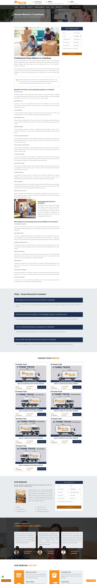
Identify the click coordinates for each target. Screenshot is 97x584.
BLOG (47, 7)
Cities (19, 17)
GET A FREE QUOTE (76, 7)
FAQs (52, 7)
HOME (16, 7)
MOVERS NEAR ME (39, 7)
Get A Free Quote (69, 507)
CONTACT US (59, 7)
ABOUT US (22, 7)
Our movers (40, 272)
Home (15, 17)
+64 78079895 (91, 580)
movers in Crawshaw (52, 193)
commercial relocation (32, 98)
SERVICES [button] (29, 7)
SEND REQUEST (72, 54)
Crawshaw (24, 17)
